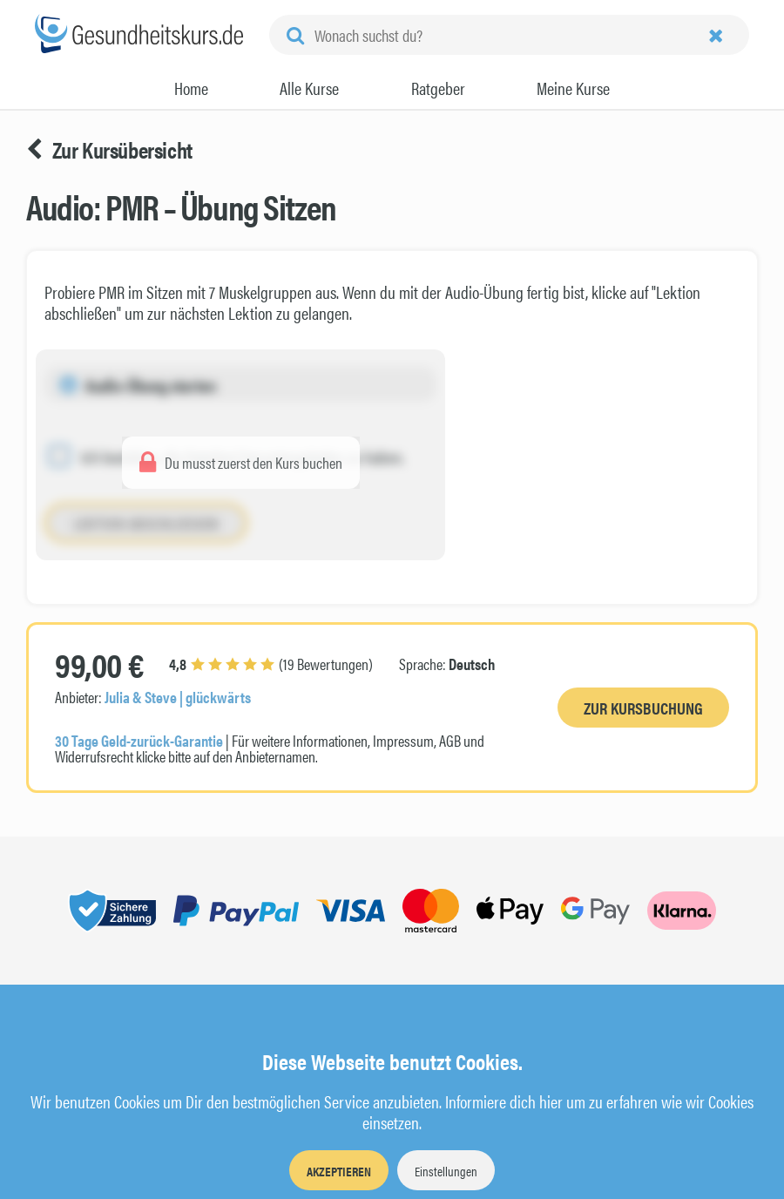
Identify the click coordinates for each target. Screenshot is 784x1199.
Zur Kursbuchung (643, 708)
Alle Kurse (309, 88)
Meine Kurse (573, 88)
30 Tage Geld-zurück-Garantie (139, 740)
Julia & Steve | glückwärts (178, 697)
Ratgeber (438, 88)
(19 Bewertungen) (271, 663)
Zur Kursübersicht (109, 150)
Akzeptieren (339, 1171)
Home (191, 88)
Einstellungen (446, 1171)
